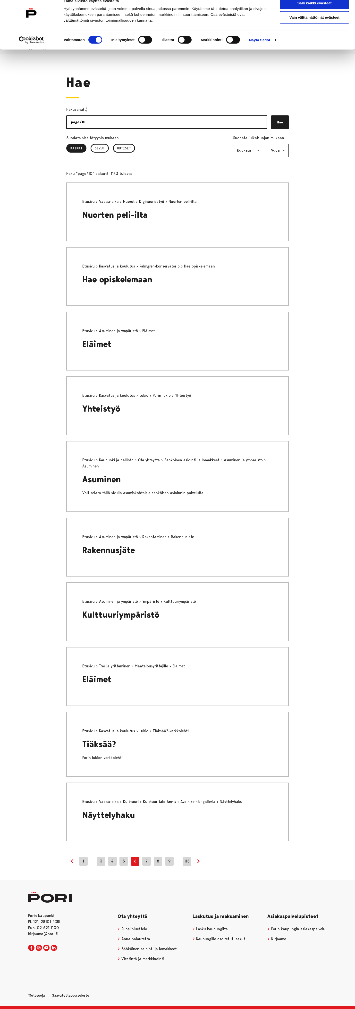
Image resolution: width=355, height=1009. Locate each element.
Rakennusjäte (108, 550)
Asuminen (101, 479)
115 (187, 861)
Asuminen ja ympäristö (119, 330)
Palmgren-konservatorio (160, 266)
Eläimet (96, 344)
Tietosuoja (36, 995)
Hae (280, 122)
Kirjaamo (276, 939)
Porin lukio (162, 395)
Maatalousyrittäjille (152, 666)
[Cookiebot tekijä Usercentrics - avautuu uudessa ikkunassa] (31, 49)
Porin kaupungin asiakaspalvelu (296, 929)
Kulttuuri (131, 801)
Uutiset (124, 148)
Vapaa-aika (109, 201)
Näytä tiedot (259, 49)
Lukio (144, 395)
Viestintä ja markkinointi (141, 959)
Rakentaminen (155, 537)
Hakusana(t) (76, 109)
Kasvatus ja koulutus (117, 266)
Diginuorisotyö (152, 201)
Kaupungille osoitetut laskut (219, 939)
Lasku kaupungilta (210, 929)
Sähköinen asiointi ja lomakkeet (192, 460)
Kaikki (78, 148)
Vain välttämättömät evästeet (314, 26)
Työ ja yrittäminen (115, 666)
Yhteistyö (101, 409)
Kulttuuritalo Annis (160, 801)
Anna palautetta (134, 939)
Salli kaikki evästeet (314, 12)
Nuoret (129, 201)
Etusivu (89, 201)
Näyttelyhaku (108, 815)
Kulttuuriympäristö (120, 615)
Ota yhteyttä (149, 460)
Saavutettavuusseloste (70, 995)
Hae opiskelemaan (117, 280)
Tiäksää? (99, 744)
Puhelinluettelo (132, 929)
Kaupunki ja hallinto (117, 460)
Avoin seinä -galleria (198, 801)
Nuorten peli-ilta (115, 215)
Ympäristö (151, 601)
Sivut (100, 148)
